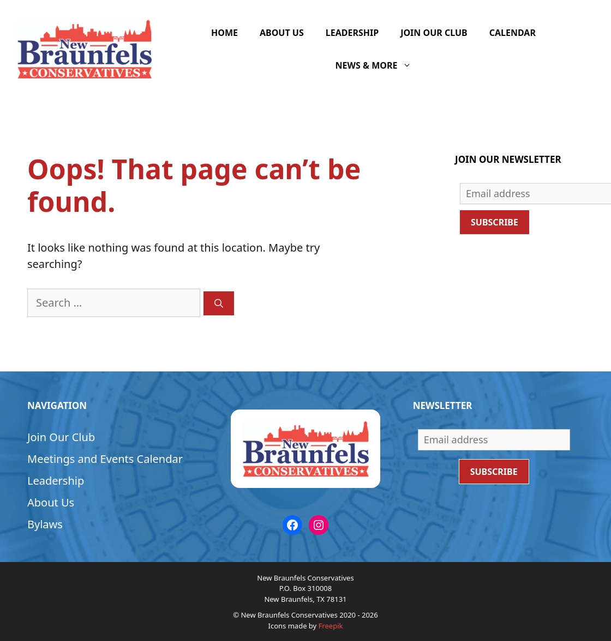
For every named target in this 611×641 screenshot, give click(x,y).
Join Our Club (434, 33)
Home (224, 33)
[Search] (219, 303)
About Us (282, 33)
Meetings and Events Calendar (105, 458)
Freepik (331, 626)
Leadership (352, 33)
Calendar (512, 33)
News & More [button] (379, 65)
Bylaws (45, 524)
